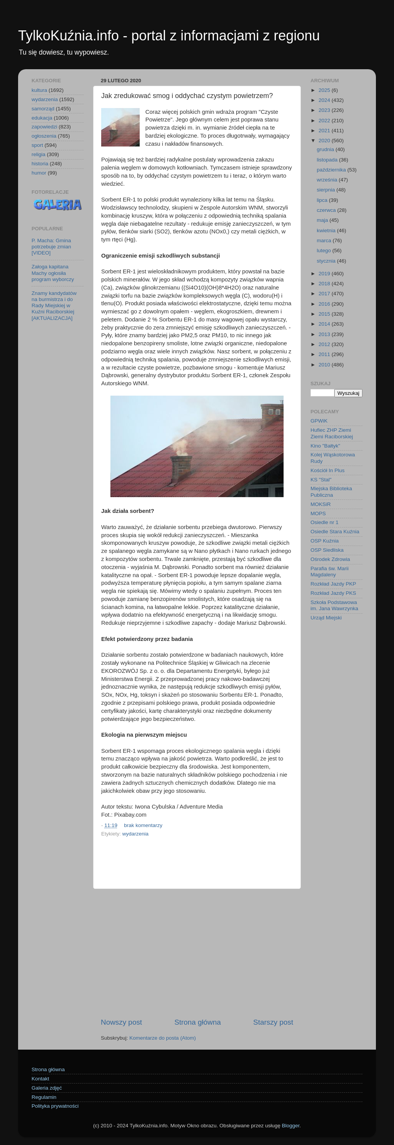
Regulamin (44, 1097)
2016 (325, 304)
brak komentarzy (143, 825)
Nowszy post (121, 1022)
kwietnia (327, 230)
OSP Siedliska (327, 550)
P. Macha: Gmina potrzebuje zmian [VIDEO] (51, 247)
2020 (325, 140)
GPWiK (319, 421)
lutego (324, 250)
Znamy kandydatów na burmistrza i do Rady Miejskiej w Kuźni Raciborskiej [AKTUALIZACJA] (54, 305)
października (332, 170)
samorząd (43, 109)
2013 (325, 334)
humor (39, 173)
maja (323, 220)
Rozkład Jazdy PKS (333, 593)
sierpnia (326, 190)
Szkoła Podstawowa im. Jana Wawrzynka (334, 605)
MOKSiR (321, 504)
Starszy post (273, 1022)
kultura (39, 90)
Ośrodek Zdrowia (330, 559)
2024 (325, 100)
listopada (328, 160)
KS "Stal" (321, 480)
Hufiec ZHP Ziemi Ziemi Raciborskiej (332, 433)
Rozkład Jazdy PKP (333, 584)
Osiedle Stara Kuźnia (335, 531)
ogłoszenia (44, 136)
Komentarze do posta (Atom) (162, 1038)
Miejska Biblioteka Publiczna (331, 492)
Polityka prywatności (55, 1106)
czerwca (327, 210)
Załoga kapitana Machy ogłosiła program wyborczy (53, 273)
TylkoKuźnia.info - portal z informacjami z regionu (169, 35)
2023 (325, 110)
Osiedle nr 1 (325, 522)
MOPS (318, 513)
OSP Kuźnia (325, 541)
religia (38, 154)
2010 (325, 365)
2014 (325, 324)
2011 (325, 354)
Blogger (290, 1125)
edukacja (42, 118)
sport (37, 145)
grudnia (326, 149)
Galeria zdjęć (47, 1088)
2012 (325, 344)
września (328, 180)
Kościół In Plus (328, 470)
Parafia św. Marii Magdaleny (330, 571)
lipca (323, 200)
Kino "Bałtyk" (325, 446)
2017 (325, 293)
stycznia (327, 261)
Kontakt (40, 1079)
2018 (325, 283)
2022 (325, 120)
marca (324, 240)
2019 (325, 273)
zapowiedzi (44, 127)
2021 (325, 130)
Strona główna (197, 1022)
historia (40, 163)
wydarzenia (135, 834)
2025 (325, 90)
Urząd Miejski (326, 618)
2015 (325, 314)
